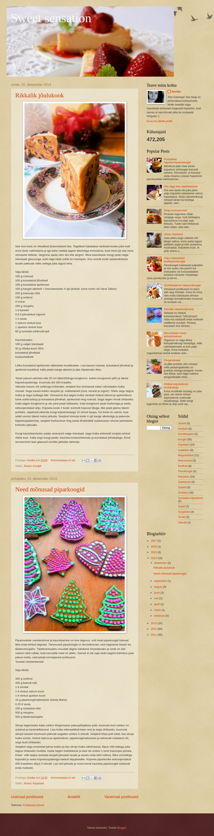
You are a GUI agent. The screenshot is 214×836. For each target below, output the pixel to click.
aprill (157, 604)
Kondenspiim (186, 433)
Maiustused (185, 460)
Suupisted (184, 511)
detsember (160, 562)
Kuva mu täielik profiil (159, 121)
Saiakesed (184, 481)
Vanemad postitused (121, 797)
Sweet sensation (51, 18)
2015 (154, 552)
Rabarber (183, 476)
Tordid (181, 517)
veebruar (159, 615)
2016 (154, 546)
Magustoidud (186, 455)
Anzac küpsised (173, 234)
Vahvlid (182, 522)
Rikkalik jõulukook (39, 95)
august (158, 586)
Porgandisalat (172, 360)
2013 (154, 623)
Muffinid (182, 466)
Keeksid (183, 428)
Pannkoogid (185, 471)
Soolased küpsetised (190, 498)
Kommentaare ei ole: (63, 460)
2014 (154, 558)
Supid (181, 506)
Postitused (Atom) (33, 805)
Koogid (37, 466)
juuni (157, 592)
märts (158, 610)
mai (156, 598)
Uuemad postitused (27, 797)
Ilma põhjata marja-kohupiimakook (175, 334)
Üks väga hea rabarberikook (180, 186)
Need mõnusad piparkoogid (50, 489)
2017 (154, 540)
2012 (154, 628)
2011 (154, 634)
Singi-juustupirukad (175, 210)
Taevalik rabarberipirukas (179, 309)
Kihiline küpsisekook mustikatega (176, 386)
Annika (176, 91)
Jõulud (27, 466)
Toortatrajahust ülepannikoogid (182, 285)
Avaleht (74, 797)
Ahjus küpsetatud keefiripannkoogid (174, 259)
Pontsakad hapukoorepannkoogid (177, 161)
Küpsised (38, 783)
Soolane (183, 492)
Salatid (182, 487)
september (160, 580)
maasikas (183, 450)
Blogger (121, 827)
